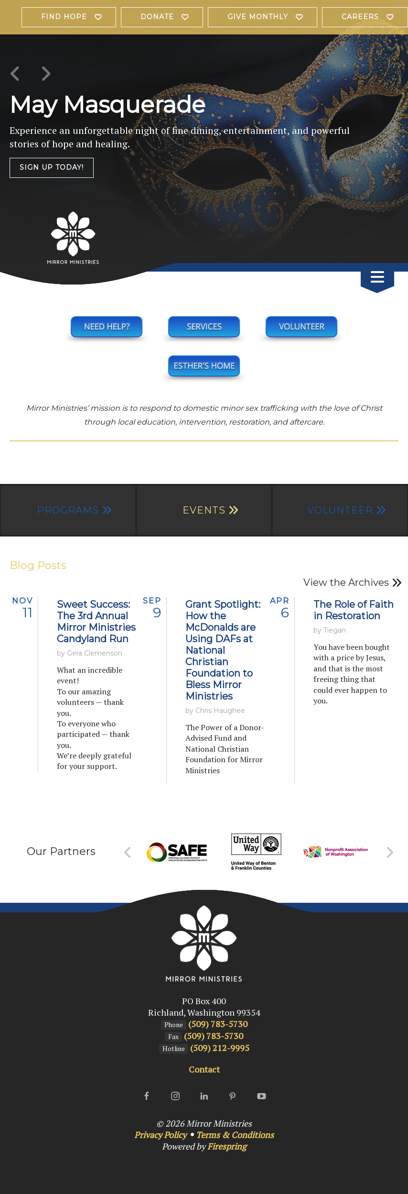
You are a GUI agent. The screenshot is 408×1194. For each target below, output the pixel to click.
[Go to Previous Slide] (127, 852)
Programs (68, 510)
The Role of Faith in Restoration (353, 610)
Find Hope (64, 16)
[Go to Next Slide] (389, 852)
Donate (157, 16)
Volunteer (340, 510)
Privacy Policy (160, 1134)
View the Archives (346, 582)
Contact (204, 1069)
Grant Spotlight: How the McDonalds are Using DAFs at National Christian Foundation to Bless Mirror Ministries (222, 650)
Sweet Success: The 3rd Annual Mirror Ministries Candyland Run (96, 622)
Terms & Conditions (235, 1134)
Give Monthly (257, 16)
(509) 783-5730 (217, 1024)
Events (204, 510)
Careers (360, 16)
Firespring (226, 1146)
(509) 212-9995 (219, 1047)
